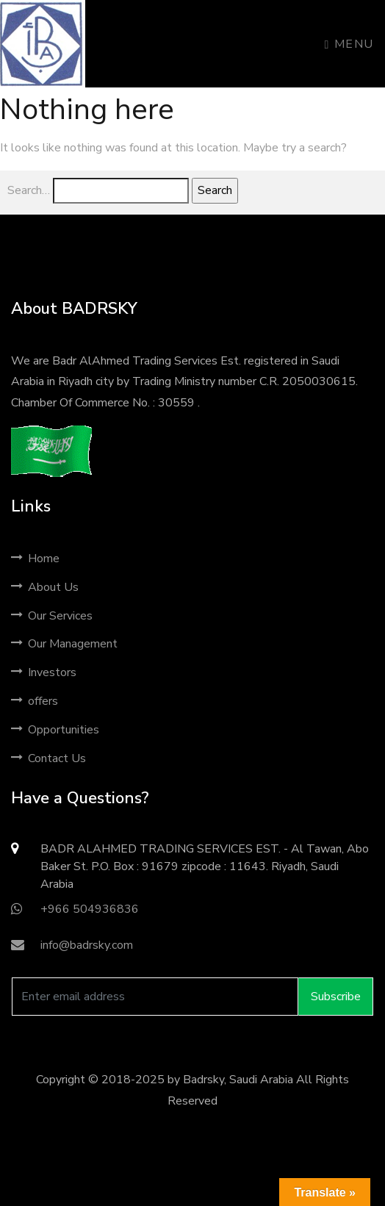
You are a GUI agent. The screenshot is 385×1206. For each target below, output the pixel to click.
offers (34, 701)
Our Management (64, 644)
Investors (43, 672)
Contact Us (48, 758)
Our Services (52, 616)
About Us (45, 587)
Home (35, 558)
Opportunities (55, 730)
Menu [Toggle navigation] (349, 44)
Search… (28, 190)
